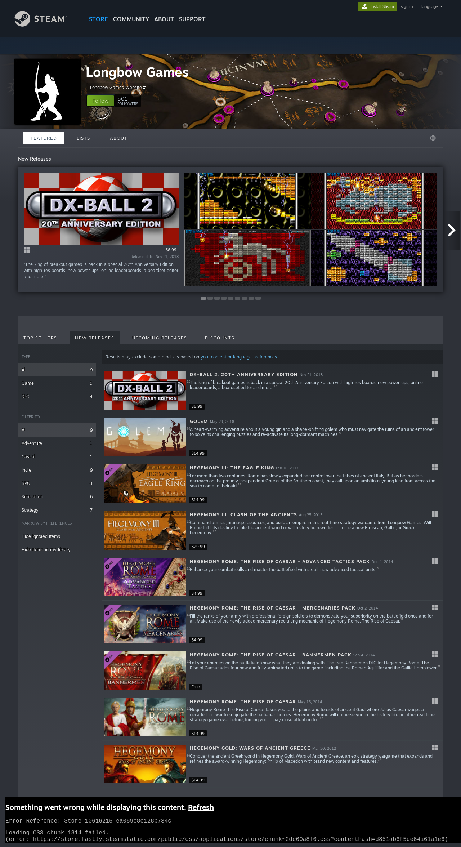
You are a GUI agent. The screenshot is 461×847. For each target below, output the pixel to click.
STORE (98, 19)
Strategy (57, 510)
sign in (407, 6)
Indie (57, 470)
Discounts (220, 337)
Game (57, 383)
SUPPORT (192, 19)
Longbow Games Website (119, 87)
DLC (57, 396)
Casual (57, 457)
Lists (83, 138)
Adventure (57, 443)
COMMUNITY (131, 19)
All (57, 370)
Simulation (57, 497)
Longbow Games (137, 72)
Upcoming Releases (159, 337)
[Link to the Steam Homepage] (46, 25)
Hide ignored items (41, 536)
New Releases (95, 337)
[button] (100, 100)
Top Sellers (40, 337)
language (429, 6)
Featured (44, 138)
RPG (57, 483)
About (164, 19)
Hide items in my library (46, 549)
